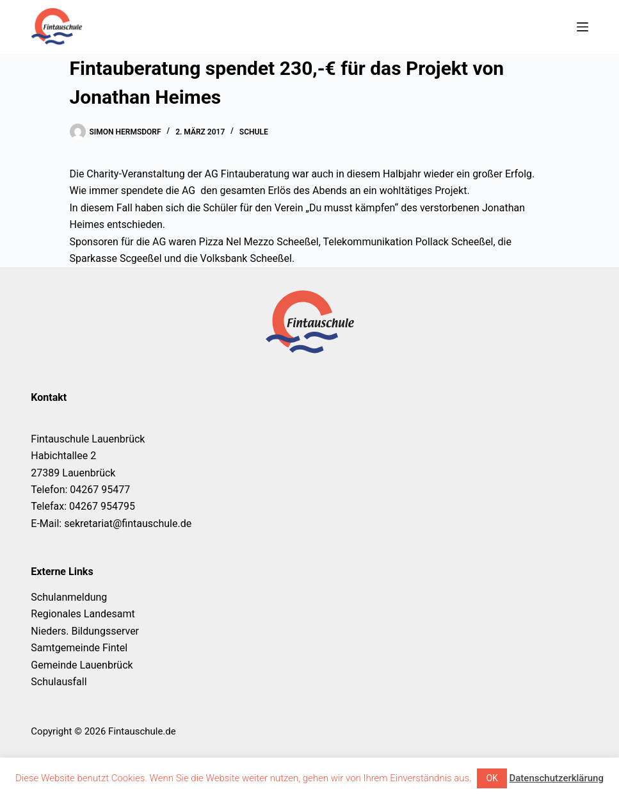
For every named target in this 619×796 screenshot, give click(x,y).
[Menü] (582, 27)
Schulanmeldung (69, 597)
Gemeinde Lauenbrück (82, 665)
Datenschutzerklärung (556, 778)
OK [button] (491, 778)
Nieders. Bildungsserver (85, 631)
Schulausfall (58, 682)
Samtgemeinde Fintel (79, 648)
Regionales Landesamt (82, 614)
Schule (253, 131)
